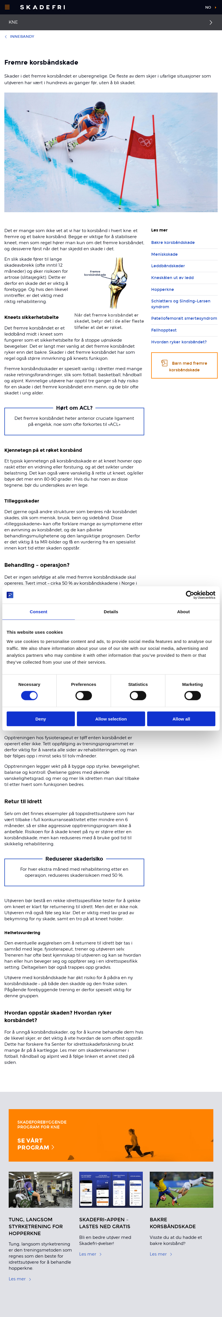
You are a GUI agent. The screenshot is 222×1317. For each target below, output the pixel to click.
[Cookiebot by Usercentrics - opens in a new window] (190, 595)
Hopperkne (162, 289)
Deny (40, 718)
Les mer (20, 1279)
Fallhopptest (164, 330)
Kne (13, 22)
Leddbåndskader (168, 266)
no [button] (208, 7)
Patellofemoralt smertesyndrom (184, 318)
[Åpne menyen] (7, 7)
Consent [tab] (38, 611)
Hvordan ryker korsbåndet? (179, 342)
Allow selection (111, 718)
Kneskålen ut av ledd (172, 277)
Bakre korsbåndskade (173, 242)
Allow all (181, 718)
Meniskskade (164, 254)
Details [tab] (111, 611)
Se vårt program (36, 1144)
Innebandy (19, 36)
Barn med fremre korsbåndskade (184, 365)
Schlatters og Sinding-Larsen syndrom (180, 304)
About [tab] (183, 611)
